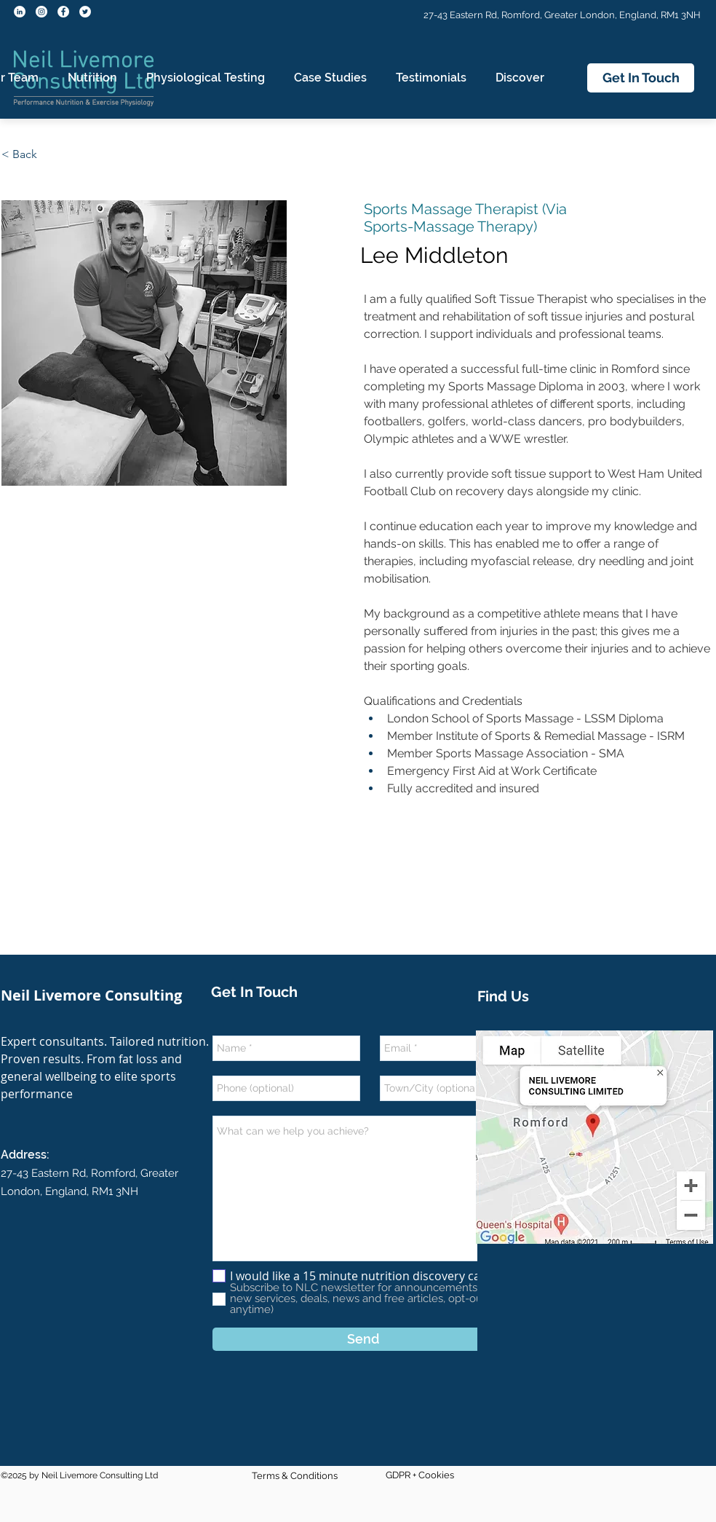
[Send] (363, 1339)
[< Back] (25, 154)
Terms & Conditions (295, 1475)
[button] (92, 78)
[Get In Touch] (640, 77)
